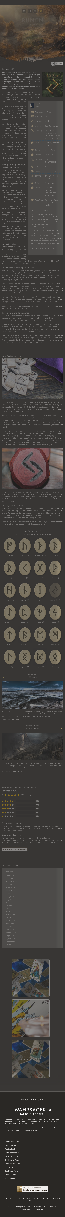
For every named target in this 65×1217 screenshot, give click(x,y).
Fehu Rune (10, 875)
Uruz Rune (10, 878)
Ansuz (55, 556)
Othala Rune (10, 945)
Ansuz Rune (10, 884)
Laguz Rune (10, 936)
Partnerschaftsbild (12, 1153)
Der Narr (48, 187)
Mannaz (55, 645)
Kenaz (25, 578)
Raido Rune (10, 887)
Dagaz (40, 667)
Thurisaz (40, 556)
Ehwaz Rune (10, 930)
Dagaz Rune (10, 942)
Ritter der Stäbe (10, 1175)
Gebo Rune (10, 894)
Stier (55, 200)
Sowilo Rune (10, 920)
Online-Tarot (9, 1167)
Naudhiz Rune (11, 903)
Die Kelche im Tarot (12, 1160)
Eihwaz (9, 622)
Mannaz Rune (11, 933)
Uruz (25, 556)
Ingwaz (25, 667)
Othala (55, 667)
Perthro (24, 622)
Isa (40, 600)
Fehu (10, 556)
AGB (45, 1207)
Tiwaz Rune (10, 924)
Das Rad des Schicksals (50, 194)
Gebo (40, 578)
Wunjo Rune (10, 897)
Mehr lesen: (11, 720)
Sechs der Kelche (11, 1156)
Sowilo (55, 622)
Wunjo (55, 578)
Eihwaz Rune (32, 728)
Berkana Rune (11, 927)
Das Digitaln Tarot (11, 1171)
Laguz (10, 667)
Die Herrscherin (51, 190)
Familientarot (10, 1149)
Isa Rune (32, 677)
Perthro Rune (11, 914)
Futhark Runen (9, 871)
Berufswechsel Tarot (12, 1142)
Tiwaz (10, 645)
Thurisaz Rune (11, 881)
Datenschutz (27, 1209)
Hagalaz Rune (11, 900)
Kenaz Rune (10, 890)
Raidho (9, 578)
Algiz (40, 622)
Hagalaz (10, 600)
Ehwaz (40, 645)
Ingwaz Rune (11, 939)
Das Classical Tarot (12, 1164)
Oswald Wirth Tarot (12, 1145)
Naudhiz (25, 600)
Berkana (25, 645)
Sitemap (52, 1207)
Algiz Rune (10, 917)
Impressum (38, 1209)
